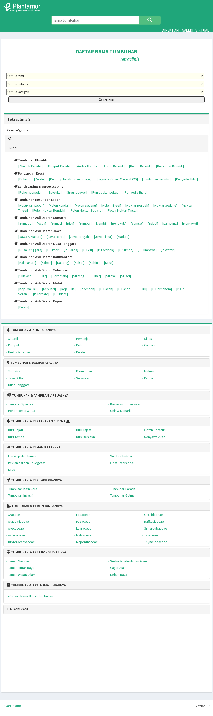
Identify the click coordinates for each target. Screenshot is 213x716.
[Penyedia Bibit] (186, 179)
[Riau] (70, 223)
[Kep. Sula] (68, 289)
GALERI (187, 30)
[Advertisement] (104, 655)
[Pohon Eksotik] (140, 166)
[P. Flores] (71, 250)
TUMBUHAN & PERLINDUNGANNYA (35, 506)
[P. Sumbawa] (147, 250)
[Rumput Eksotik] (59, 166)
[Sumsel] (137, 223)
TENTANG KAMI (17, 609)
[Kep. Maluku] (28, 289)
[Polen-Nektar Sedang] (86, 210)
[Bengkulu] (118, 223)
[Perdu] (39, 179)
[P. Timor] (53, 250)
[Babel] (153, 223)
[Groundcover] (76, 192)
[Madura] (122, 236)
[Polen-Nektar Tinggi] (122, 210)
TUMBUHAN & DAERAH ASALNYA (32, 362)
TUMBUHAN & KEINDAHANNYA (31, 330)
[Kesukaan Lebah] (31, 205)
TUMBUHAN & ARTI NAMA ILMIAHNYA (36, 585)
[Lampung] (170, 223)
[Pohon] (24, 179)
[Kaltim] (94, 262)
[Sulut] (42, 276)
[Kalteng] (62, 262)
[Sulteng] (78, 276)
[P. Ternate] (41, 294)
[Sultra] (110, 276)
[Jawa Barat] (55, 236)
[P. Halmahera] (161, 289)
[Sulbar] (95, 276)
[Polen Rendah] (59, 205)
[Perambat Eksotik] (170, 166)
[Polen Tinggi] (111, 205)
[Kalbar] (46, 262)
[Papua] (23, 307)
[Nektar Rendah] (137, 205)
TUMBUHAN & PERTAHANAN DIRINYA (36, 421)
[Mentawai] (190, 223)
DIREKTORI (170, 30)
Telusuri (106, 100)
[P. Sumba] (125, 250)
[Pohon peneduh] (30, 192)
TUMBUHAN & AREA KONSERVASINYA (36, 552)
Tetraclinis (19, 119)
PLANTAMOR (12, 705)
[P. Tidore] (60, 294)
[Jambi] (101, 223)
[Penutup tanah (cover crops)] (70, 179)
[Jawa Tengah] (79, 236)
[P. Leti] (87, 250)
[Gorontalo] (59, 276)
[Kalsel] (78, 262)
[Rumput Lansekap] (105, 192)
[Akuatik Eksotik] (30, 166)
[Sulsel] (125, 276)
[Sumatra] (25, 223)
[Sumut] (56, 223)
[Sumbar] (85, 223)
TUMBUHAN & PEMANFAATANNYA (33, 447)
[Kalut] (108, 262)
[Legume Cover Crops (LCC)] (117, 179)
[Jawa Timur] (103, 236)
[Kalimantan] (27, 262)
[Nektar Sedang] (165, 205)
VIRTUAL (202, 30)
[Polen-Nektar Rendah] (48, 210)
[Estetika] (54, 192)
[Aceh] (41, 223)
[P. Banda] (124, 289)
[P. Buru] (141, 289)
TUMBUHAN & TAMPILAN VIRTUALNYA (37, 395)
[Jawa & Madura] (30, 236)
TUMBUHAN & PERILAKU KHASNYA (34, 480)
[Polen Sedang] (86, 205)
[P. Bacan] (106, 289)
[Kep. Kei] (49, 289)
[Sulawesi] (25, 276)
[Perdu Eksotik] (113, 166)
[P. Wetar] (168, 250)
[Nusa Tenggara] (30, 250)
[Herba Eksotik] (87, 166)
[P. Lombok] (105, 250)
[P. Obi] (181, 289)
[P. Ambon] (87, 289)
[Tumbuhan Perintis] (156, 179)
